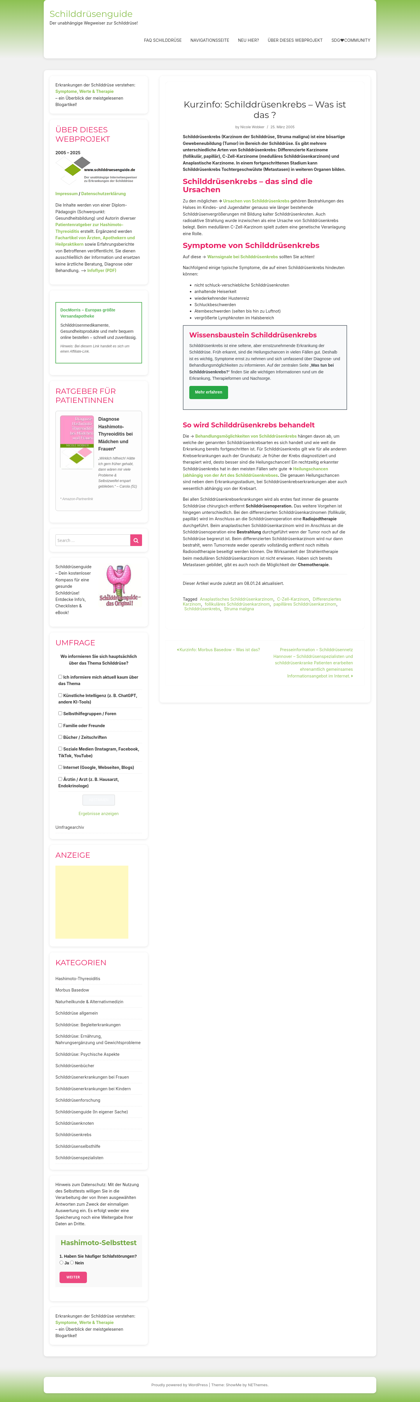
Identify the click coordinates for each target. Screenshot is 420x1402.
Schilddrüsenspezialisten (79, 1157)
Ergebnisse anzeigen (99, 813)
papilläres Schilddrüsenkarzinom (305, 604)
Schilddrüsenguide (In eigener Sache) (91, 1111)
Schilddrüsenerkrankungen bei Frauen (92, 1077)
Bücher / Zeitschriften (85, 737)
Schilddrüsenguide (91, 13)
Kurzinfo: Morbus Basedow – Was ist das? (218, 649)
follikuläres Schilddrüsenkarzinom (237, 604)
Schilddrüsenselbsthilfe (77, 1146)
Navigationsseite (209, 40)
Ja (64, 1263)
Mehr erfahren (208, 392)
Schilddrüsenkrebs (202, 608)
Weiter (73, 1277)
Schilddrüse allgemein (76, 1013)
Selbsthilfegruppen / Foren (89, 713)
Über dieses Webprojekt (295, 40)
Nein (77, 1263)
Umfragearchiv (69, 827)
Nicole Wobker (252, 127)
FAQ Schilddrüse (163, 40)
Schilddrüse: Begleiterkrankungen (88, 1024)
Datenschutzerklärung (103, 193)
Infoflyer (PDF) (102, 270)
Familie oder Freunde (84, 725)
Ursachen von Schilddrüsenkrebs (256, 200)
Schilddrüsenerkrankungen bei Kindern (93, 1088)
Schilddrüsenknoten (74, 1123)
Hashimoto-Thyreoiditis (77, 978)
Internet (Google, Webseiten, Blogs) (98, 767)
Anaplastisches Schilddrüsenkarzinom (236, 599)
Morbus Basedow (72, 989)
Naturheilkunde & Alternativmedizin (89, 1001)
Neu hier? (248, 40)
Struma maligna (239, 608)
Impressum (66, 193)
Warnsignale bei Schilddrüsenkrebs (242, 256)
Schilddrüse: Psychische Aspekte (87, 1054)
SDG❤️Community (350, 40)
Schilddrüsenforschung (77, 1100)
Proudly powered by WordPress (179, 1384)
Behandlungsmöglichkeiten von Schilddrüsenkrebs (246, 436)
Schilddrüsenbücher (74, 1065)
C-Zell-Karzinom (293, 599)
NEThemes (257, 1384)
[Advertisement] (91, 902)
